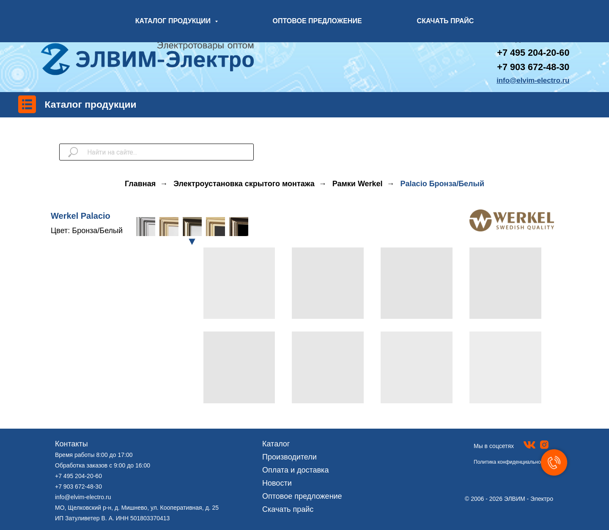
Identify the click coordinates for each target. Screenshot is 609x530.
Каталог (276, 444)
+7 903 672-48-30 (533, 67)
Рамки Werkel (357, 183)
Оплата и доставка (295, 470)
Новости (277, 483)
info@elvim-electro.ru (83, 497)
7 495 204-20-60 (535, 52)
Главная (140, 183)
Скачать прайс (287, 509)
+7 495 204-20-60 (78, 476)
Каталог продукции (91, 104)
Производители (289, 457)
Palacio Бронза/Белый (442, 183)
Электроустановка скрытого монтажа (243, 183)
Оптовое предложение (302, 496)
